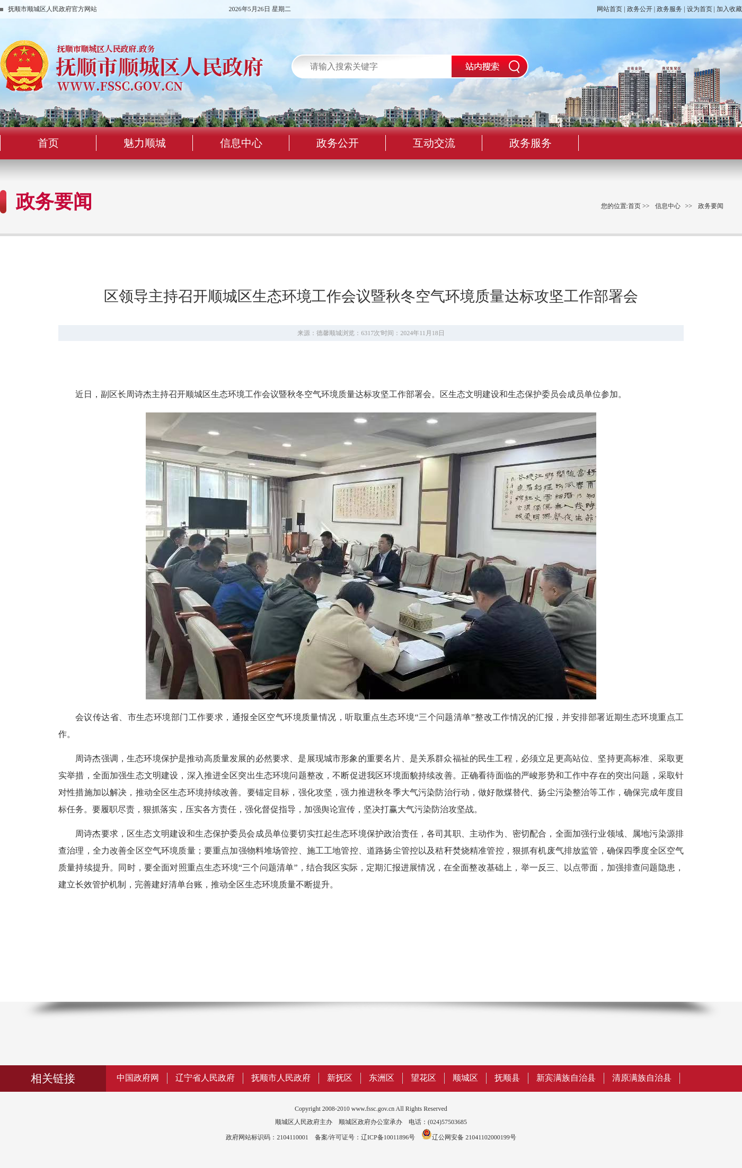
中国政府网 (138, 1077)
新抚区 (339, 1077)
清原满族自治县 (642, 1077)
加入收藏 (729, 9)
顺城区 (465, 1077)
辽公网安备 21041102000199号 (468, 1137)
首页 (634, 206)
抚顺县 (507, 1077)
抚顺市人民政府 (281, 1077)
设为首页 (699, 9)
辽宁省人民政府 (205, 1077)
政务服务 (669, 9)
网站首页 (609, 9)
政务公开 (639, 9)
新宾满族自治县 (566, 1077)
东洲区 (381, 1077)
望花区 (423, 1077)
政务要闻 (710, 206)
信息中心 (668, 206)
